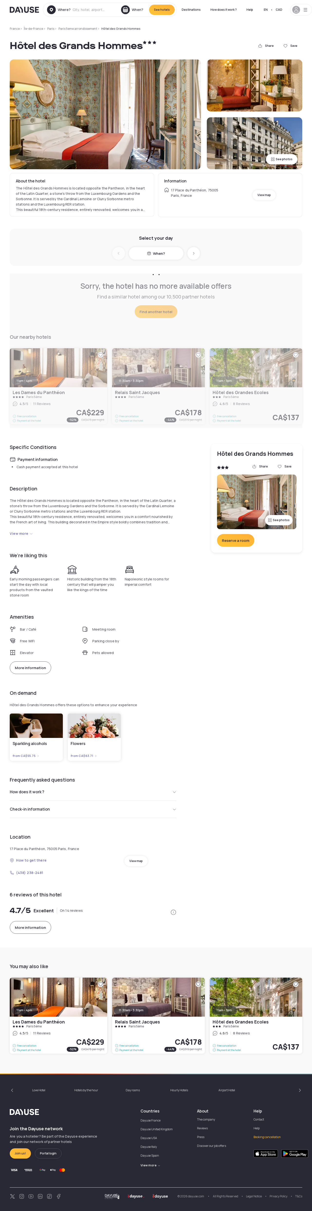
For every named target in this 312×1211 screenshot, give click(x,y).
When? (156, 253)
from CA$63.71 (84, 756)
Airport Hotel (226, 1090)
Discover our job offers (211, 1146)
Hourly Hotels (179, 1090)
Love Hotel (38, 1090)
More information (30, 667)
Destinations (191, 10)
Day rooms (133, 1090)
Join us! (20, 1153)
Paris (50, 29)
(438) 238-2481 (26, 872)
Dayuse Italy (149, 1147)
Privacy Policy (278, 1196)
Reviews (202, 1128)
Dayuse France (151, 1120)
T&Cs (298, 1196)
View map (264, 195)
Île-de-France (33, 29)
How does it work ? (223, 10)
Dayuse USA (149, 1138)
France (15, 29)
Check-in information (93, 809)
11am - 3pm (224, 1010)
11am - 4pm (24, 1010)
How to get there (28, 860)
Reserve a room (235, 540)
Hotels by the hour (86, 1090)
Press (200, 1137)
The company (206, 1119)
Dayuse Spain (150, 1155)
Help (249, 10)
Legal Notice (254, 1196)
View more (21, 533)
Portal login (48, 1153)
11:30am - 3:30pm (131, 1010)
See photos (282, 159)
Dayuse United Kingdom (157, 1129)
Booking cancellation (267, 1137)
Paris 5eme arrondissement (77, 29)
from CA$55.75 (26, 756)
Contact (259, 1119)
